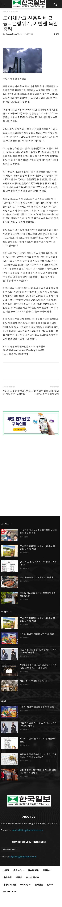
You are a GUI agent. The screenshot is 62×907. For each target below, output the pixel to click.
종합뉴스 (14, 11)
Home (5, 11)
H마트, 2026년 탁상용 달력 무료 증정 (37, 634)
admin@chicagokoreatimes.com (27, 830)
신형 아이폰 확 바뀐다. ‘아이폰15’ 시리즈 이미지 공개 (45, 392)
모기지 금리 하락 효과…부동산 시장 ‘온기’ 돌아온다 (16, 392)
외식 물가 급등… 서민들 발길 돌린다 (36, 577)
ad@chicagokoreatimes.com (22, 856)
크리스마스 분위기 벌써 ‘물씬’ (33, 681)
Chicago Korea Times (13, 34)
